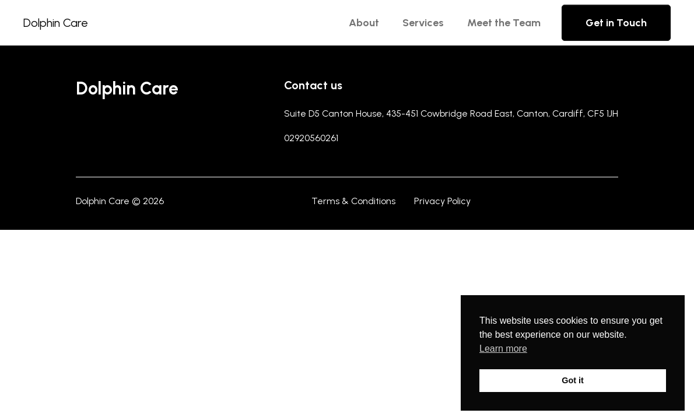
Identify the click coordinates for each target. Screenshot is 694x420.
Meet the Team (504, 22)
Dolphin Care (55, 23)
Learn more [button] (503, 349)
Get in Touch (616, 22)
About (364, 22)
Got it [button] (573, 380)
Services (423, 22)
